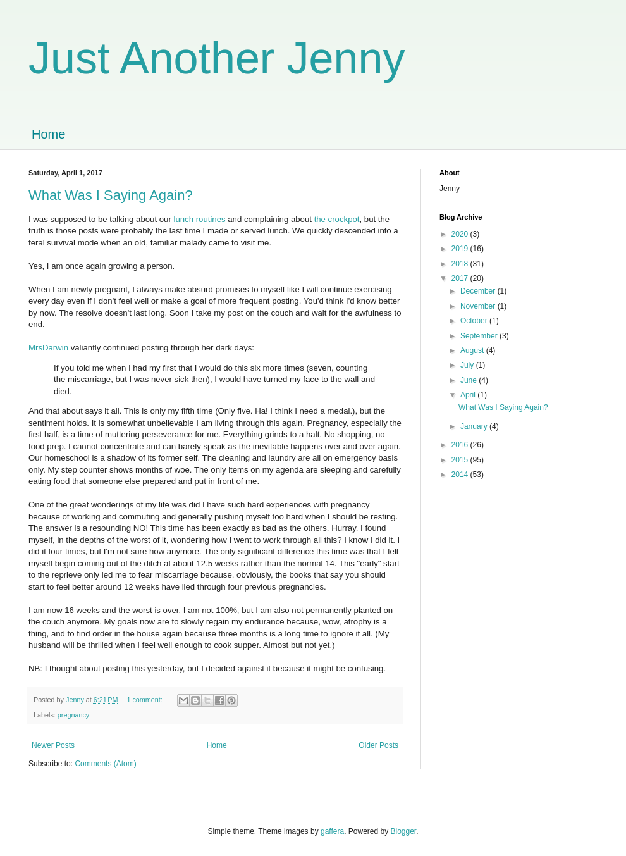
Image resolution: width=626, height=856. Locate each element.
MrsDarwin (48, 347)
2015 (460, 460)
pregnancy (73, 715)
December (479, 291)
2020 (460, 234)
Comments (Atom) (105, 763)
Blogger (404, 831)
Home (48, 134)
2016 (460, 444)
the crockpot (337, 219)
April (468, 394)
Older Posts (378, 745)
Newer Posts (53, 745)
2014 (460, 474)
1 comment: (145, 700)
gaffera (332, 831)
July (468, 365)
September (480, 336)
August (473, 350)
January (474, 426)
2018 (460, 263)
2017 (460, 278)
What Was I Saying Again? (110, 195)
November (479, 306)
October (474, 320)
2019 (460, 248)
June (469, 380)
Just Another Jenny (216, 58)
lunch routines (199, 219)
